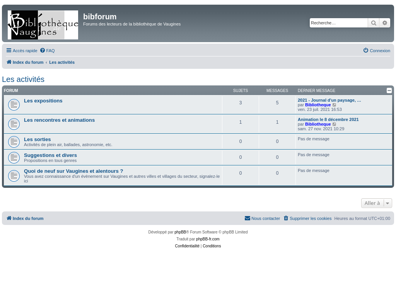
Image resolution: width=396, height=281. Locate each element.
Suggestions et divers (50, 155)
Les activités (23, 79)
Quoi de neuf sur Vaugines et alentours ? (73, 171)
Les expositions (43, 101)
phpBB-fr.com (208, 239)
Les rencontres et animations (59, 120)
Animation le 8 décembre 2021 (328, 119)
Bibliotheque (318, 104)
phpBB (180, 232)
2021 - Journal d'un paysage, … (329, 100)
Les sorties (37, 139)
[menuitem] (47, 50)
